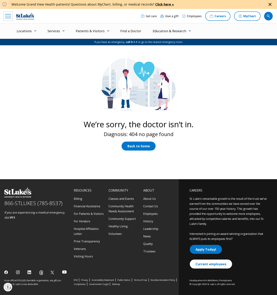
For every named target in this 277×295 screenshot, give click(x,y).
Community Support (122, 219)
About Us (149, 199)
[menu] (8, 16)
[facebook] (6, 272)
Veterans (80, 249)
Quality (148, 244)
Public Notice (123, 280)
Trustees (149, 251)
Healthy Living (118, 226)
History (148, 221)
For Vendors (82, 221)
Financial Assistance (87, 206)
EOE (76, 280)
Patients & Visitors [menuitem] (90, 31)
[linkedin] (29, 272)
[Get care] (149, 16)
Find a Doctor (130, 31)
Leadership (150, 229)
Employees (150, 214)
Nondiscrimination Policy (163, 280)
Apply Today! (206, 249)
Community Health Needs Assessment (121, 208)
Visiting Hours (83, 256)
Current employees (211, 264)
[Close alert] (270, 4)
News (147, 236)
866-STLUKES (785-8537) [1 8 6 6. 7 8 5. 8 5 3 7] (33, 203)
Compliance (80, 284)
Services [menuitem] (53, 31)
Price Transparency (87, 241)
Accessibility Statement (103, 280)
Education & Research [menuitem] (169, 31)
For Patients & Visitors (89, 214)
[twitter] (52, 272)
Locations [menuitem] (24, 31)
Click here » (164, 4)
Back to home (138, 146)
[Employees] (192, 16)
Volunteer (115, 234)
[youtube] (64, 272)
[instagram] (18, 272)
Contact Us (150, 206)
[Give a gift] (169, 16)
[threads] (41, 272)
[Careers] (218, 16)
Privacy (84, 280)
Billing (78, 199)
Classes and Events (121, 199)
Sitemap (116, 284)
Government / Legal (98, 284)
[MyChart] (247, 16)
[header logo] (25, 16)
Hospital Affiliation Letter (86, 231)
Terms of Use (140, 280)
